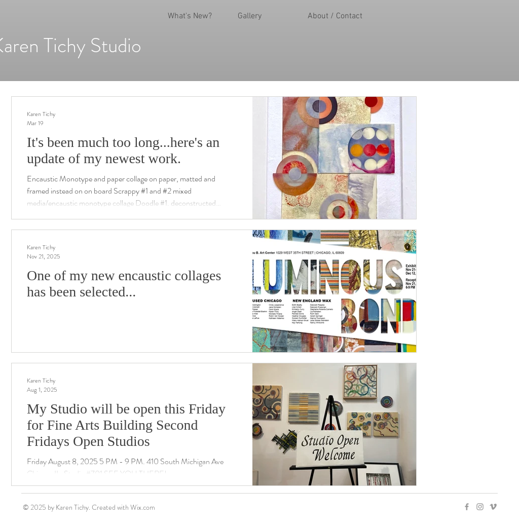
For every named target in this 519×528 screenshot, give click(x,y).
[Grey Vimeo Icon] (493, 506)
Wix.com (142, 507)
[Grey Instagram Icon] (480, 506)
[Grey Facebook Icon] (466, 506)
